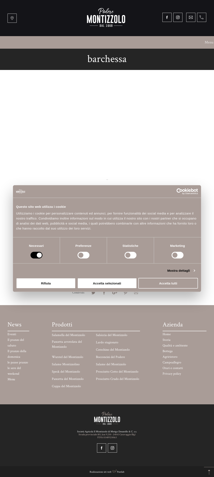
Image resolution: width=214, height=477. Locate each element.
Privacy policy (172, 374)
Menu (17, 42)
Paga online (92, 54)
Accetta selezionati (107, 283)
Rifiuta (46, 283)
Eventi (12, 334)
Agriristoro (105, 42)
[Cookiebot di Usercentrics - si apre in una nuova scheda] (179, 191)
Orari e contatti (119, 54)
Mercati (176, 42)
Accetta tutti (168, 283)
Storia (32, 42)
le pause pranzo (18, 362)
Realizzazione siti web (100, 471)
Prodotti (195, 42)
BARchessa (155, 42)
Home (167, 334)
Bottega (84, 42)
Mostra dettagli (178, 270)
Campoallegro (130, 42)
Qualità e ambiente (58, 42)
